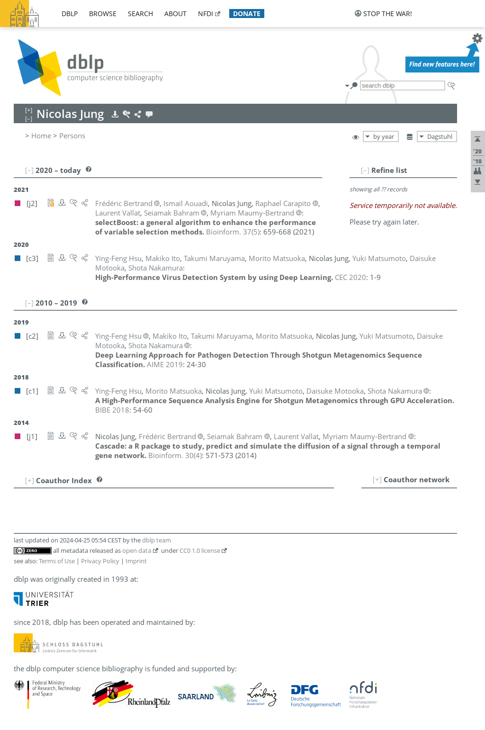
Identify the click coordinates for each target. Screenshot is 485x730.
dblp (70, 13)
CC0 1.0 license (200, 550)
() (233, 231)
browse (103, 13)
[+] (377, 479)
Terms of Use (57, 561)
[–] (365, 170)
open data (136, 550)
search (140, 13)
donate (246, 13)
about (175, 13)
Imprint (136, 561)
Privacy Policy (100, 561)
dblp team (156, 540)
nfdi (205, 13)
